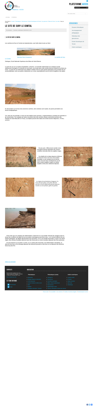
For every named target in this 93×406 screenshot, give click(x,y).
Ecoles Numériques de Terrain (34, 21)
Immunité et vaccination (52, 281)
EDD (29, 284)
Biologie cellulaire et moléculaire (34, 279)
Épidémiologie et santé (52, 286)
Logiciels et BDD (71, 277)
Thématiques (18, 21)
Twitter (11, 286)
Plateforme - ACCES (18, 9)
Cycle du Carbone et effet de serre (35, 283)
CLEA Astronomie (31, 281)
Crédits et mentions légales (70, 291)
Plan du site (45, 291)
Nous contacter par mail (11, 277)
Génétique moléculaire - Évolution (35, 288)
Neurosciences (51, 284)
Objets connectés (71, 281)
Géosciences (24, 21)
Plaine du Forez (51, 21)
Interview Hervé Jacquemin (24, 57)
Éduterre (29, 286)
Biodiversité (30, 277)
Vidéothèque (70, 284)
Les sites (58, 21)
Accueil (8, 17)
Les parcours (44, 21)
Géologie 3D (50, 277)
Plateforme (78, 4)
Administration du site (83, 291)
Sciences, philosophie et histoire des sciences (57, 288)
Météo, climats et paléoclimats (54, 283)
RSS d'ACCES (13, 284)
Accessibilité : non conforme (56, 291)
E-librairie (70, 279)
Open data (70, 283)
